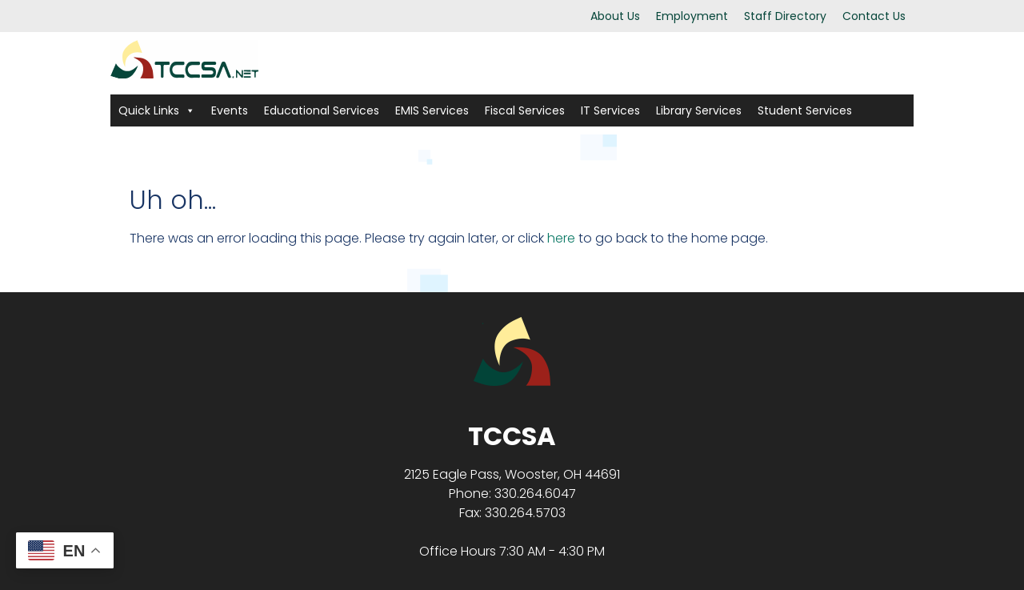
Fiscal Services (525, 110)
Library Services (699, 110)
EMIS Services (432, 110)
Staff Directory (785, 16)
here (561, 238)
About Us (615, 16)
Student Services (805, 110)
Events (229, 110)
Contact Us (874, 16)
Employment (692, 16)
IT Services (610, 110)
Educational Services (321, 110)
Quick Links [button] (156, 110)
